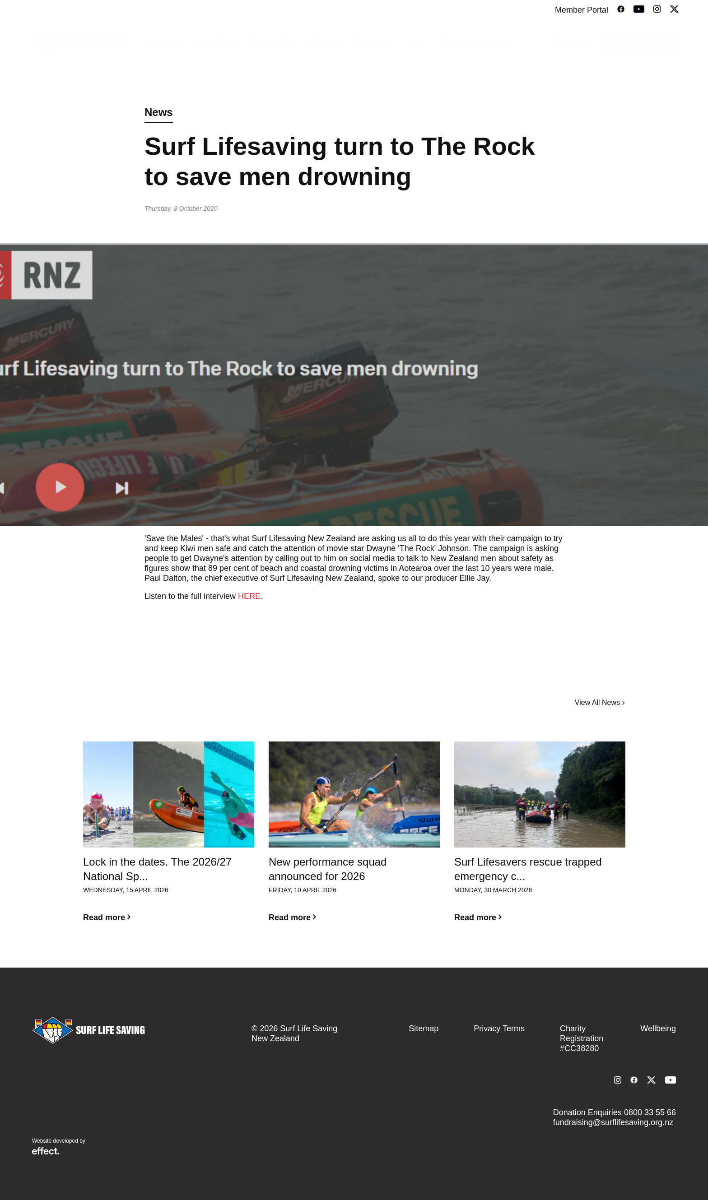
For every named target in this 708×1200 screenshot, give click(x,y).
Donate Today (641, 41)
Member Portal (581, 9)
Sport (415, 41)
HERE (249, 596)
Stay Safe (217, 41)
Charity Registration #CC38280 (581, 1038)
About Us (166, 41)
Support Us (272, 41)
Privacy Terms (499, 1028)
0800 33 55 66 (650, 1112)
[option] (168, 839)
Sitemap (423, 1028)
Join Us (322, 41)
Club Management (475, 41)
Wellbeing (658, 1028)
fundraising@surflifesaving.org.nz (613, 1122)
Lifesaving (371, 41)
